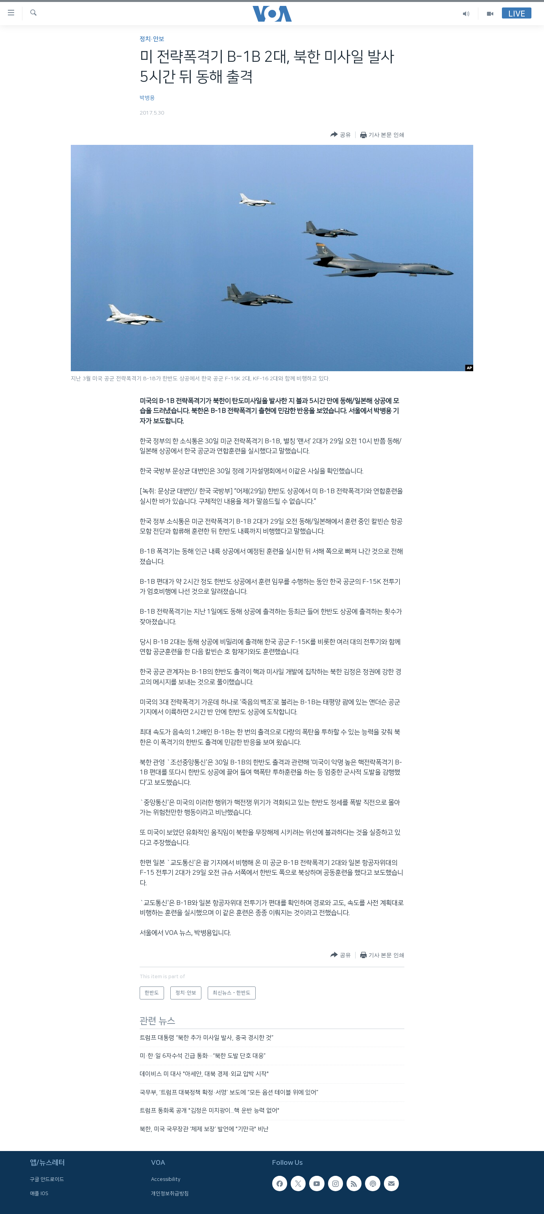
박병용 (147, 98)
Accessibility (166, 1179)
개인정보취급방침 (170, 1193)
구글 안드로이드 (47, 1179)
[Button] (340, 135)
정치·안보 (152, 39)
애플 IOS (39, 1193)
